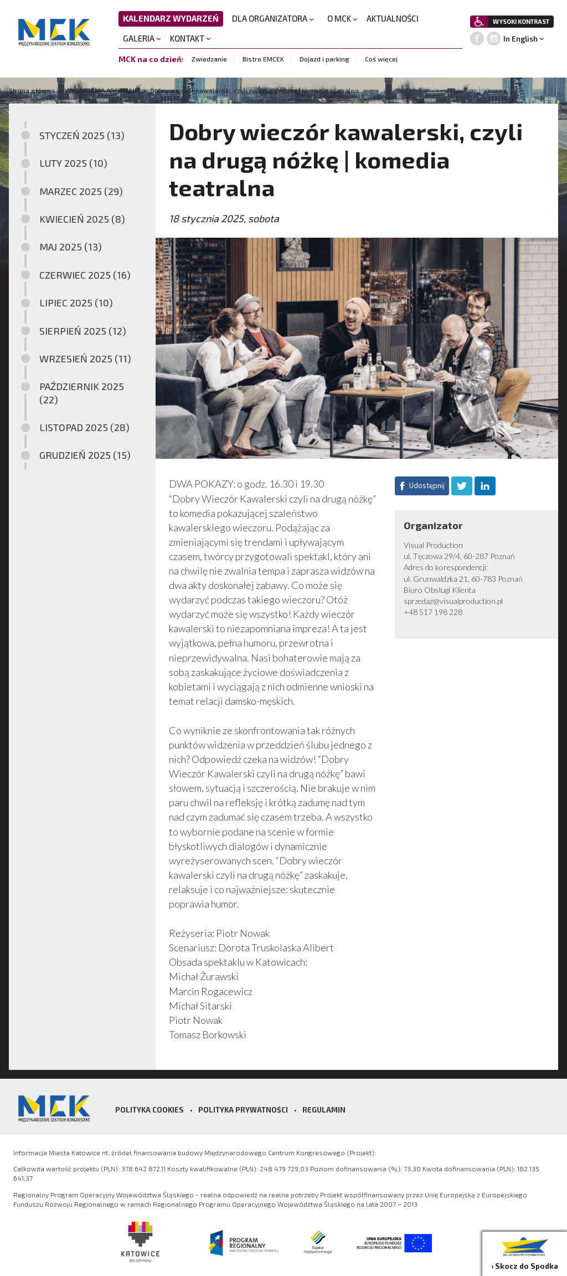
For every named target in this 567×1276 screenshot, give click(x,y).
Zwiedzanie (209, 59)
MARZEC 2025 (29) (81, 191)
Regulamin (324, 1109)
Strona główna (32, 90)
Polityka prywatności (243, 1109)
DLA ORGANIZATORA (273, 18)
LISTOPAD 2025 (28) (84, 427)
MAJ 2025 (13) (70, 246)
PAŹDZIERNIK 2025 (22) (81, 392)
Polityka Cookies (149, 1109)
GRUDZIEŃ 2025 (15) (85, 455)
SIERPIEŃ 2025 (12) (82, 331)
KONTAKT (190, 38)
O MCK (342, 18)
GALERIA (142, 38)
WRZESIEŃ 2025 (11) (85, 358)
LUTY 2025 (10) (73, 163)
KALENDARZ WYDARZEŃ (171, 18)
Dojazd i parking (324, 59)
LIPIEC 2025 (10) (76, 302)
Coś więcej (381, 59)
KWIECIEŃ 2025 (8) (82, 219)
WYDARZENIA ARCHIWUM (102, 90)
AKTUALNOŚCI (393, 18)
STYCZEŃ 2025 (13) (82, 135)
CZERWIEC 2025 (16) (85, 275)
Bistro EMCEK (263, 59)
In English (520, 38)
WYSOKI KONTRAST (521, 21)
